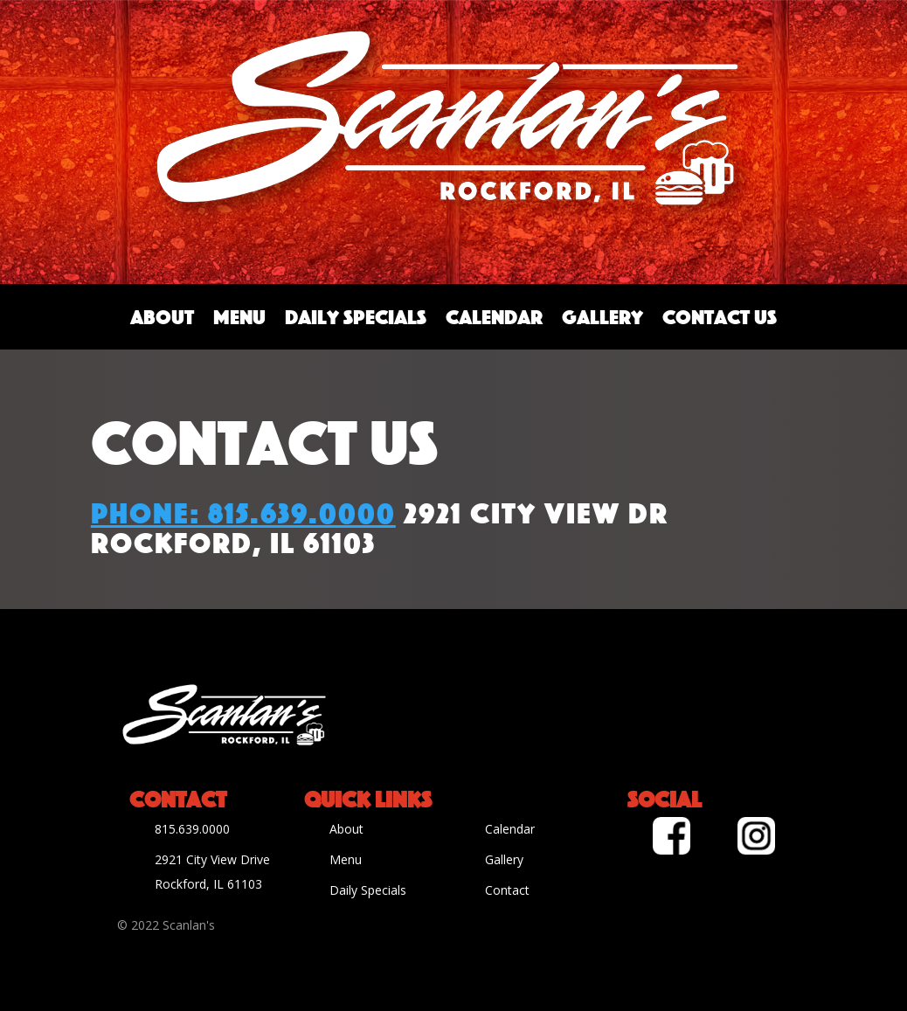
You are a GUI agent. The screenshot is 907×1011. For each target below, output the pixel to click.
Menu (239, 316)
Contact (507, 890)
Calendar (494, 316)
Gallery (602, 316)
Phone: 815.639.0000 (243, 510)
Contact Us (719, 316)
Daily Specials (355, 316)
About (162, 316)
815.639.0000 (192, 829)
